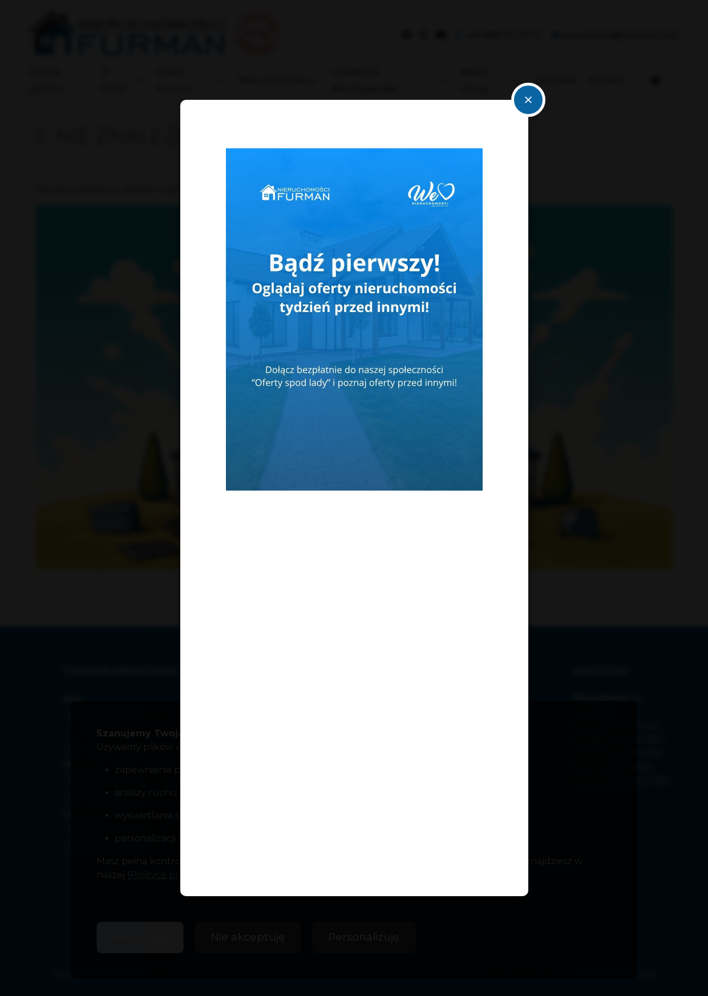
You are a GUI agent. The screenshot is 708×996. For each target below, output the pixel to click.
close (528, 100)
